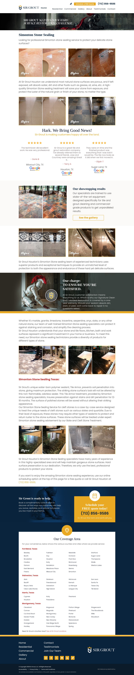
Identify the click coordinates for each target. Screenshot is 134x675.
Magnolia (49, 610)
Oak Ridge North (52, 623)
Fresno (26, 572)
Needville (72, 553)
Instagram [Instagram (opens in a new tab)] (46, 658)
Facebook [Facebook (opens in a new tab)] (51, 658)
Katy (48, 562)
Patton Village (74, 607)
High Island (50, 589)
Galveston (50, 586)
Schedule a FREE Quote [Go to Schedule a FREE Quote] (85, 4)
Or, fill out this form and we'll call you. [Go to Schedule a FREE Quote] (95, 518)
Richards (72, 617)
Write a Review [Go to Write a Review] (71, 4)
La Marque (73, 586)
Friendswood (51, 582)
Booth (26, 556)
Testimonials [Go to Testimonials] (100, 9)
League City (73, 589)
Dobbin (26, 620)
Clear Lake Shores (31, 589)
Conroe (27, 610)
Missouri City (51, 572)
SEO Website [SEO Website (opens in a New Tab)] (101, 669)
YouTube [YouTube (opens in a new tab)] (62, 658)
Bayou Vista (28, 586)
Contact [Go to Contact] (111, 9)
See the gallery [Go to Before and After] (88, 217)
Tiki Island (94, 589)
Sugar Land (95, 556)
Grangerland (29, 623)
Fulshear (49, 553)
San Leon (94, 579)
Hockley (27, 626)
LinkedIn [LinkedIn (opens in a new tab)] (67, 658)
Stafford (94, 553)
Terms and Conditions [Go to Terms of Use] (48, 669)
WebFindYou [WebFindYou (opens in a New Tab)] (111, 669)
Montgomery (51, 614)
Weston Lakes (96, 565)
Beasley (27, 553)
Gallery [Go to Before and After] (81, 9)
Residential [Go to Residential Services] (57, 9)
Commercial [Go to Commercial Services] (70, 9)
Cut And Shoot (29, 614)
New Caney (50, 617)
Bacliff (26, 582)
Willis (93, 614)
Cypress (27, 596)
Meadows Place (52, 568)
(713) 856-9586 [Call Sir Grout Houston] (106, 3)
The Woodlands (97, 610)
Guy (47, 556)
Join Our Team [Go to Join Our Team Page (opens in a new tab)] (52, 651)
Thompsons (95, 559)
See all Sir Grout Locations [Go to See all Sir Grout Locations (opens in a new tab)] (56, 631)
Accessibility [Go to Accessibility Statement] (23, 669)
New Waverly (51, 620)
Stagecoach (96, 607)
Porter (71, 614)
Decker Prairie (29, 617)
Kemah (71, 582)
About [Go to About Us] (89, 9)
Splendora (73, 623)
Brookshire (28, 559)
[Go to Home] (34, 7)
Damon (27, 565)
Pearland (72, 596)
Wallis (93, 562)
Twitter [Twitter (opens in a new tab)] (56, 658)
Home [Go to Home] (22, 643)
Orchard (72, 556)
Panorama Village (53, 626)
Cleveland (28, 607)
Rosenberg (73, 565)
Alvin (25, 579)
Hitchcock (72, 579)
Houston (49, 559)
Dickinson (49, 579)
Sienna (71, 568)
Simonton (72, 572)
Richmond (72, 562)
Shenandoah (74, 620)
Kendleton (50, 565)
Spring (71, 626)
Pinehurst (72, 610)
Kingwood (50, 607)
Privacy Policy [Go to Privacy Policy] (34, 669)
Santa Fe (94, 582)
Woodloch (95, 617)
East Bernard (29, 568)
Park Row (72, 559)
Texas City (95, 586)
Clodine (27, 562)
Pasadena (50, 600)
